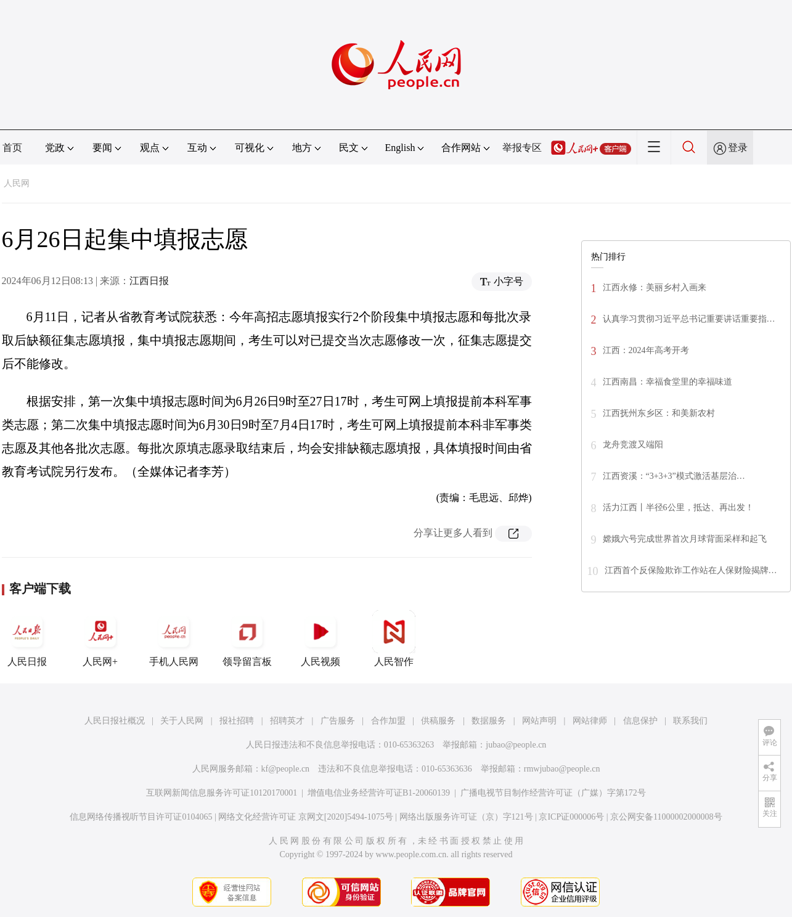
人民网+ (100, 638)
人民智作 (393, 638)
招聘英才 (287, 720)
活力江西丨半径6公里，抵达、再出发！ (678, 507)
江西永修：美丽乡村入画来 (654, 287)
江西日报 (149, 280)
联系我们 (690, 720)
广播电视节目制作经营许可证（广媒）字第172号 (553, 792)
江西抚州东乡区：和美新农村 (659, 413)
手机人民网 (173, 638)
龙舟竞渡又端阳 (633, 444)
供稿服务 (438, 720)
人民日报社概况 (114, 720)
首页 (12, 147)
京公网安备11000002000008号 (666, 816)
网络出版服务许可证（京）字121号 (466, 816)
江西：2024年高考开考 (646, 350)
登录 (738, 147)
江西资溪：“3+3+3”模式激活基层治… (674, 476)
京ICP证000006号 (571, 816)
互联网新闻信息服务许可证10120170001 (221, 792)
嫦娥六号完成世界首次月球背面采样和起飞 (685, 539)
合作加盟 (388, 720)
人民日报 (27, 638)
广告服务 (337, 720)
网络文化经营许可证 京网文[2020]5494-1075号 (305, 816)
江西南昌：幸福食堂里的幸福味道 (667, 381)
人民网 (17, 183)
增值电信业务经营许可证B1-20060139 (379, 792)
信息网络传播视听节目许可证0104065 (141, 816)
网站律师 (590, 720)
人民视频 (320, 638)
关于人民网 (181, 720)
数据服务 (489, 720)
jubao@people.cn (516, 744)
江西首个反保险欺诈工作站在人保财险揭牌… (691, 570)
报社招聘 (236, 720)
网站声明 (539, 720)
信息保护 (640, 720)
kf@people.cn (285, 768)
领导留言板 (247, 638)
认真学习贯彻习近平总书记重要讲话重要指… (689, 319)
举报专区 (522, 147)
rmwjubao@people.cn (562, 768)
